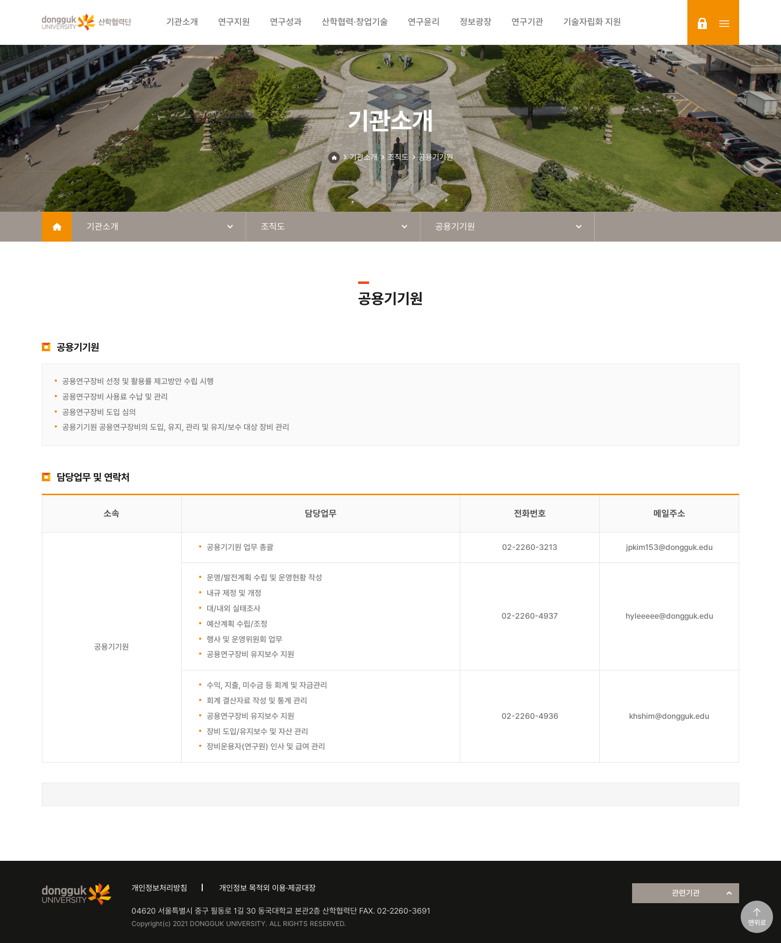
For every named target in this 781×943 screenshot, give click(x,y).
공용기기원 (435, 157)
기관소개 (364, 157)
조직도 (398, 157)
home (57, 227)
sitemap (724, 23)
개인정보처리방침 (159, 888)
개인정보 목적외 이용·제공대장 (267, 888)
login (702, 23)
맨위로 (757, 923)
